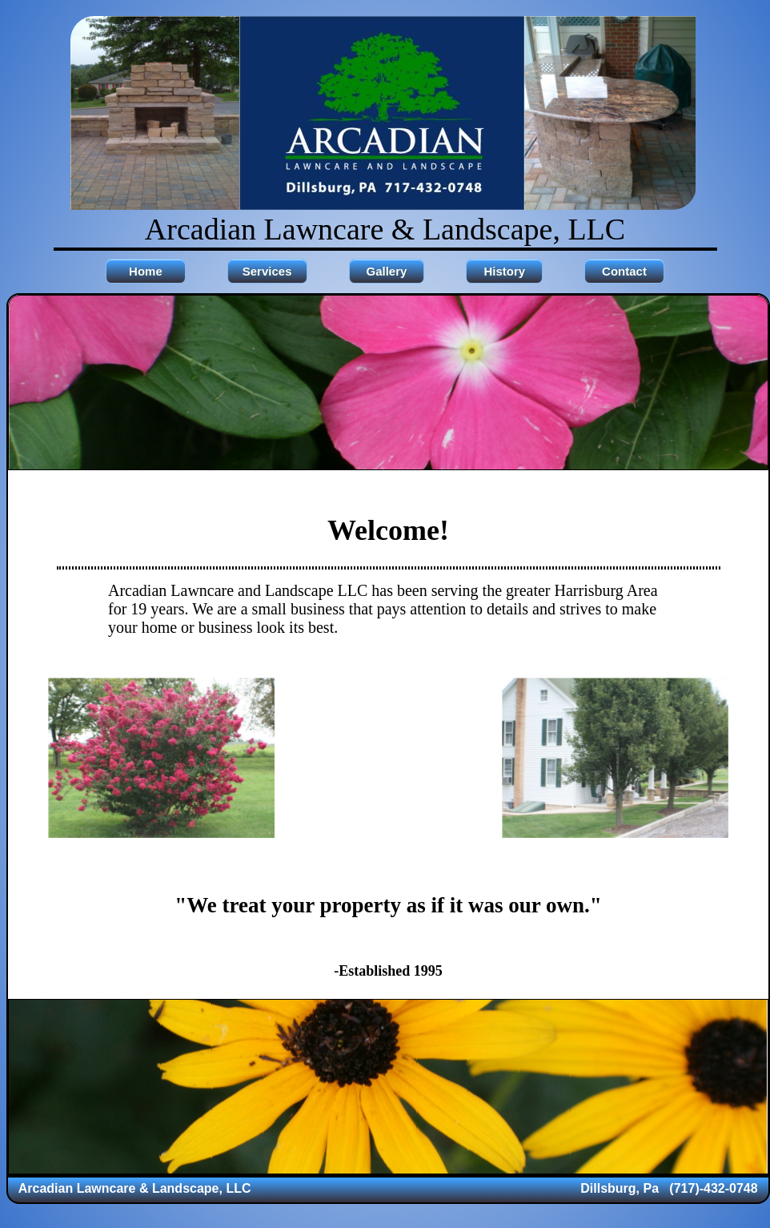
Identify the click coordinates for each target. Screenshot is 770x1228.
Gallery (387, 271)
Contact (624, 271)
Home (145, 271)
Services (267, 271)
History (504, 271)
